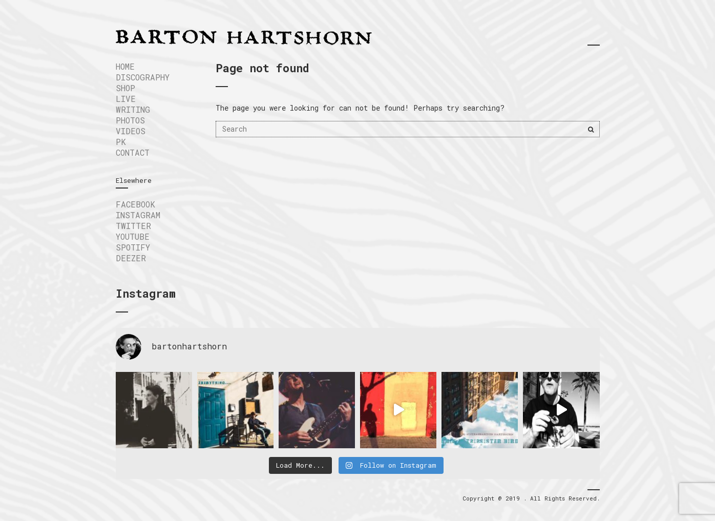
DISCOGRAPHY (143, 77)
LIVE (126, 98)
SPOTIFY (133, 247)
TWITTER (133, 225)
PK (121, 141)
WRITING (133, 109)
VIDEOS (130, 131)
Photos (130, 120)
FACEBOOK (135, 204)
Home (125, 66)
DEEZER (131, 258)
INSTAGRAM (138, 215)
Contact (133, 152)
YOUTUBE (133, 236)
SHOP (125, 87)
